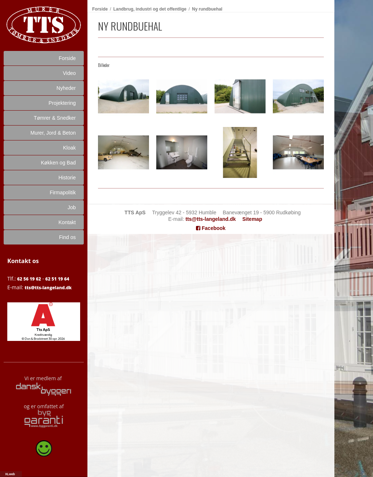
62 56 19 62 (29, 279)
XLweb (10, 474)
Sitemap (252, 219)
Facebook (210, 228)
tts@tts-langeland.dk (47, 288)
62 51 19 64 (57, 279)
